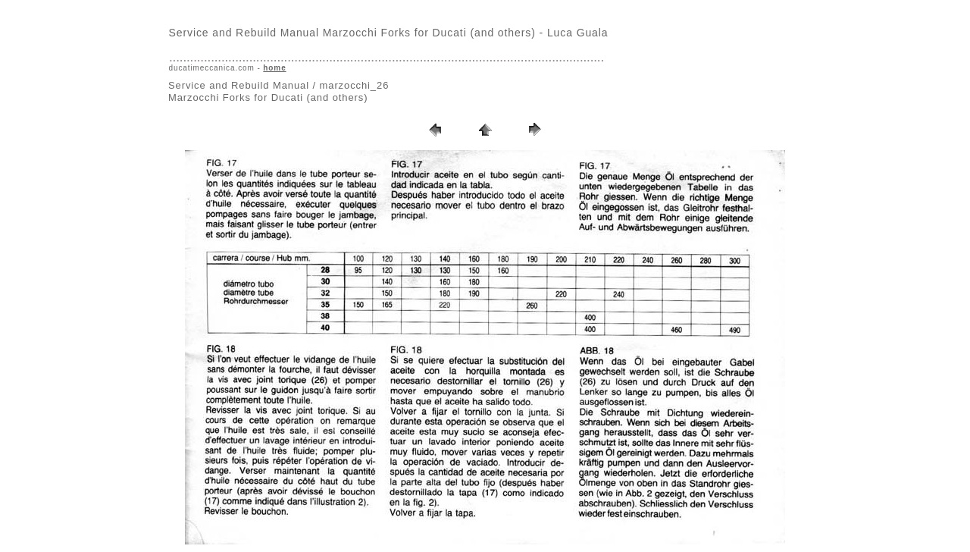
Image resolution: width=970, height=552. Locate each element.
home (274, 68)
